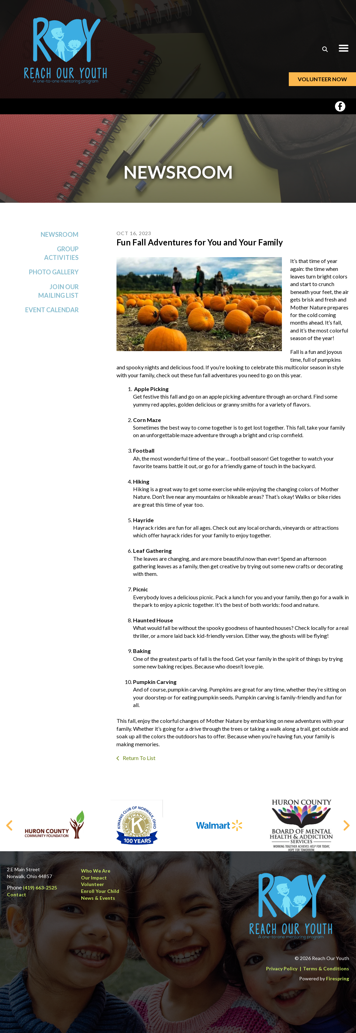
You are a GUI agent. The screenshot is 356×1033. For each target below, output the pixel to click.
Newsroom (60, 237)
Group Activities (61, 256)
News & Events (98, 898)
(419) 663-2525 (40, 887)
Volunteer (92, 884)
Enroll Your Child (100, 891)
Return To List (138, 760)
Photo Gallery (54, 274)
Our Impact (94, 878)
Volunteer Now (322, 79)
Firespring (337, 978)
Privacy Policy (281, 968)
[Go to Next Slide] (346, 825)
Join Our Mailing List (58, 293)
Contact (16, 894)
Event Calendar (52, 312)
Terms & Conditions (326, 968)
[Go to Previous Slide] (10, 825)
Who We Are (95, 871)
